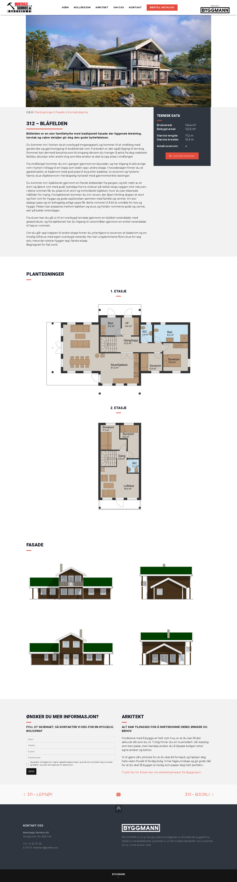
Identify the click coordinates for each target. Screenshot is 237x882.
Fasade (61, 112)
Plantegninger (44, 112)
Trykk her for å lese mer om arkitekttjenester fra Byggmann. (161, 772)
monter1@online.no (45, 847)
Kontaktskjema (78, 112)
